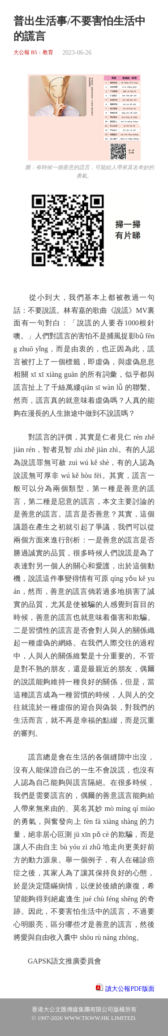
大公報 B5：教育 (33, 52)
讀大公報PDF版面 (130, 988)
